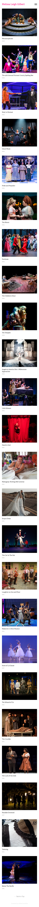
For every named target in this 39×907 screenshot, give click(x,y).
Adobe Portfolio (23, 903)
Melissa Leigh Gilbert (13, 4)
